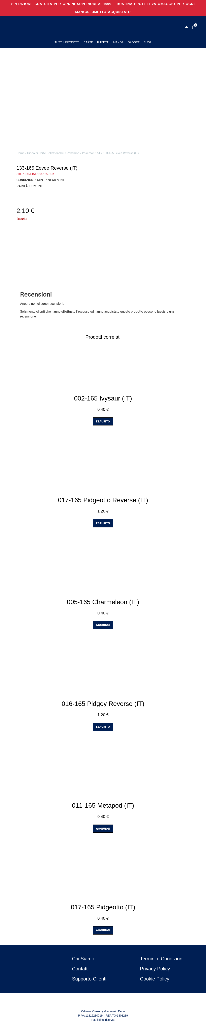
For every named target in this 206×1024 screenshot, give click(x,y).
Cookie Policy (154, 978)
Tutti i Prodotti (67, 42)
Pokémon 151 (91, 153)
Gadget (133, 42)
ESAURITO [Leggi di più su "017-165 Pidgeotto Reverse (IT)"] (103, 523)
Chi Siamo (83, 958)
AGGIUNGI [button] (103, 625)
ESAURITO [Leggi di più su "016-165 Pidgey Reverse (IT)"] (103, 727)
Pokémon (73, 153)
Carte (88, 42)
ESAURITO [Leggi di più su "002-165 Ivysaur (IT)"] (103, 421)
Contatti (80, 968)
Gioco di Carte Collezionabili (45, 153)
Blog (147, 42)
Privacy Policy (155, 968)
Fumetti (103, 42)
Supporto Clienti (89, 978)
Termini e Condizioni (161, 958)
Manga (118, 42)
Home (20, 153)
